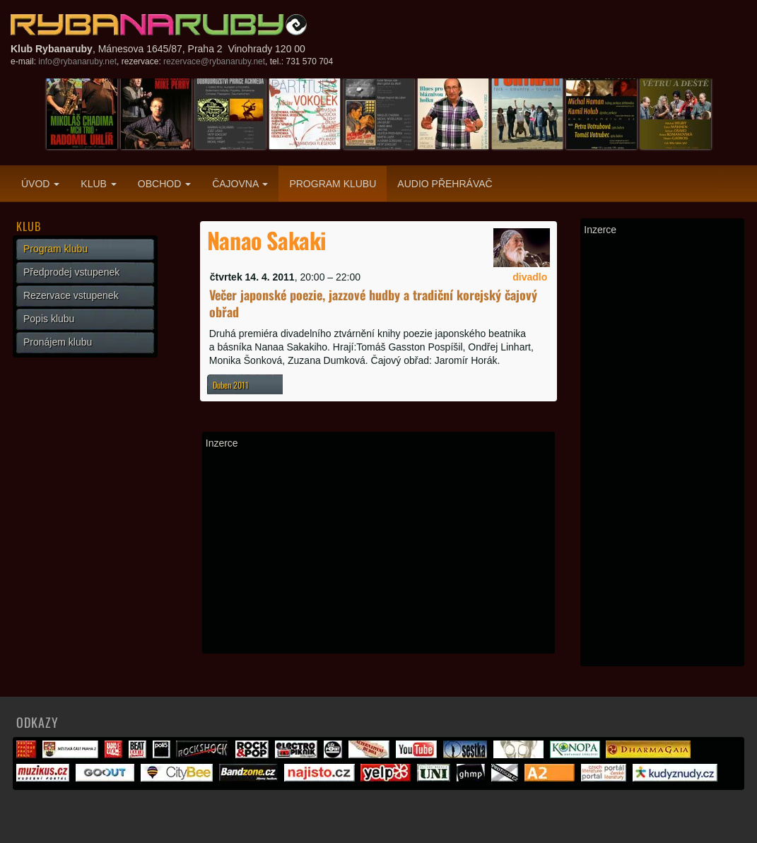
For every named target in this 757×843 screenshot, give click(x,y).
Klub (98, 183)
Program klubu (332, 183)
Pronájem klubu (57, 342)
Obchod (164, 183)
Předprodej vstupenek (71, 272)
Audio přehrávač (444, 183)
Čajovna (240, 183)
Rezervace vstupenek (71, 295)
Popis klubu (48, 318)
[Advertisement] (379, 551)
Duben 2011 (231, 385)
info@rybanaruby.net (77, 61)
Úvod (40, 183)
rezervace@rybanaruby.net (214, 61)
